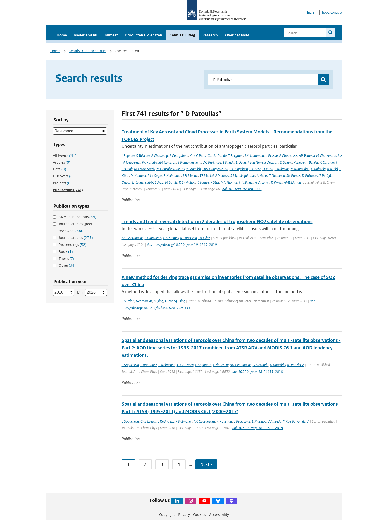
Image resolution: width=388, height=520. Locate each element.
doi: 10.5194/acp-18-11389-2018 (257, 427)
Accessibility (219, 514)
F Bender (312, 162)
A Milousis (222, 175)
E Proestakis (242, 421)
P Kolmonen (166, 364)
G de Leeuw (220, 364)
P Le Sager (154, 175)
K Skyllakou (187, 182)
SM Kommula (254, 155)
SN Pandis (293, 175)
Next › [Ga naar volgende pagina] (206, 464)
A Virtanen (262, 182)
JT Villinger (246, 182)
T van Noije (255, 162)
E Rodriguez (148, 364)
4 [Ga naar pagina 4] (179, 464)
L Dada (241, 162)
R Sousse (203, 182)
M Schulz (171, 182)
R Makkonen (172, 175)
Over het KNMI (238, 35)
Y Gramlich (193, 168)
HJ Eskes (204, 238)
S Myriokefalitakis (242, 175)
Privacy (184, 514)
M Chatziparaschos (329, 155)
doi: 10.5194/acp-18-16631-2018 (257, 371)
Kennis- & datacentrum (87, 50)
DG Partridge (212, 162)
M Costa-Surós (144, 168)
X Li (192, 155)
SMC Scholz (155, 182)
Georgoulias (144, 301)
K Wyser (276, 182)
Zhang (172, 301)
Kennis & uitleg (182, 35)
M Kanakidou (300, 168)
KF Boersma (188, 238)
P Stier (214, 182)
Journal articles (76, 237)
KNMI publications (77, 216)
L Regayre (139, 182)
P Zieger (299, 162)
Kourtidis (128, 301)
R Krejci (332, 168)
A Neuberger (131, 162)
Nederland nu (85, 35)
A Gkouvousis (288, 155)
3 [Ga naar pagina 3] (162, 464)
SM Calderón (167, 162)
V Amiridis (275, 421)
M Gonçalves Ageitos (170, 168)
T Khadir (228, 162)
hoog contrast (332, 12)
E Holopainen (239, 168)
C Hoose (255, 168)
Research (210, 35)
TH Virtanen (185, 364)
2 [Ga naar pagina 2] (145, 464)
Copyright (167, 514)
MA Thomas (229, 182)
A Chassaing (159, 155)
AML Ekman (292, 182)
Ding (181, 301)
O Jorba (267, 168)
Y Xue (287, 421)
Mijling (158, 301)
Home (62, 35)
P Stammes (171, 238)
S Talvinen (143, 155)
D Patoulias (310, 175)
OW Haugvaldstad (215, 168)
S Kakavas (282, 168)
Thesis (66, 258)
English (311, 12)
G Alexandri (260, 364)
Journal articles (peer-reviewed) (76, 227)
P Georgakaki (178, 155)
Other (67, 265)
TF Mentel (207, 175)
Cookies (199, 514)
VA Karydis (149, 162)
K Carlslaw (327, 162)
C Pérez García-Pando (211, 155)
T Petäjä (325, 175)
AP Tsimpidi (307, 155)
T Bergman (235, 155)
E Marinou (259, 421)
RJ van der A (153, 238)
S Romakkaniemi (189, 162)
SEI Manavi (190, 175)
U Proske (271, 155)
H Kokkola (318, 168)
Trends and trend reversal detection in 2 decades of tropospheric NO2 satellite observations (217, 221)
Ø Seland (286, 162)
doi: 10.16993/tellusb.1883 (242, 189)
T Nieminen (277, 175)
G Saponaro (203, 364)
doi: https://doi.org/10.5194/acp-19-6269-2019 (182, 244)
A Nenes (262, 175)
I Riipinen (128, 155)
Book (66, 251)
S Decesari (271, 162)
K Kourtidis (278, 364)
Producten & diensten (143, 35)
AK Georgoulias (132, 238)
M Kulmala (138, 175)
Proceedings (73, 244)
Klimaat (111, 35)
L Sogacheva (130, 364)
